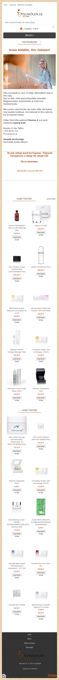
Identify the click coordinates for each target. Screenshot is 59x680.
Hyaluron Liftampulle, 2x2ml (17, 482)
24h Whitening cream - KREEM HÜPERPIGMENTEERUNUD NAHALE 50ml (17, 523)
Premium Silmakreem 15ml (41, 390)
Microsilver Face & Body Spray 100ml (17, 390)
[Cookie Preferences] (3, 676)
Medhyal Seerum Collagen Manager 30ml (17, 351)
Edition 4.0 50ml (41, 226)
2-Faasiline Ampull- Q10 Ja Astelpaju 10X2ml (41, 351)
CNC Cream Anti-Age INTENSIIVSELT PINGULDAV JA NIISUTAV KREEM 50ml (17, 440)
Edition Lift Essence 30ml (40, 267)
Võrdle (17, 240)
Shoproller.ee (52, 675)
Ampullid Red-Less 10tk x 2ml (40, 565)
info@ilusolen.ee (11, 134)
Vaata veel (51, 199)
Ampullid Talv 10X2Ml (17, 605)
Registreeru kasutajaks (24, 5)
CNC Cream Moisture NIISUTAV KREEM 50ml (41, 438)
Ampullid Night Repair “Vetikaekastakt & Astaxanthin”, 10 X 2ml (16, 566)
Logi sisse (12, 5)
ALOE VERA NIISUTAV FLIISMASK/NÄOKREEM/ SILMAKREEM (41, 522)
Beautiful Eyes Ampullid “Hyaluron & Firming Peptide (41, 607)
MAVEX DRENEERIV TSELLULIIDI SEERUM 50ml (17, 228)
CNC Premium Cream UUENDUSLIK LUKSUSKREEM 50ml (16, 269)
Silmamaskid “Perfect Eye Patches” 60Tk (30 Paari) (41, 309)
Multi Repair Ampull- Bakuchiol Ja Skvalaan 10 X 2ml (17, 310)
